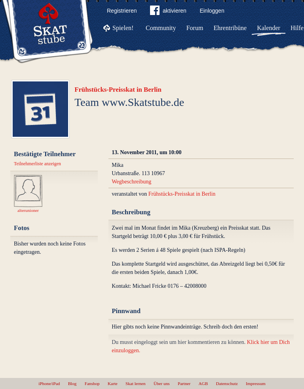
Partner (184, 383)
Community (161, 28)
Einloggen (212, 11)
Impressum (256, 383)
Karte (113, 383)
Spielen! (122, 28)
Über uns (162, 383)
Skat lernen (135, 383)
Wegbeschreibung (131, 182)
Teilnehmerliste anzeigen (37, 163)
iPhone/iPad (49, 383)
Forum (194, 28)
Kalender (268, 28)
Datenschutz (227, 383)
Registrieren (122, 11)
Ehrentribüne (230, 28)
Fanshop (92, 383)
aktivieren (168, 12)
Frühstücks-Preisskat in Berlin (118, 89)
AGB (203, 383)
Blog (72, 383)
